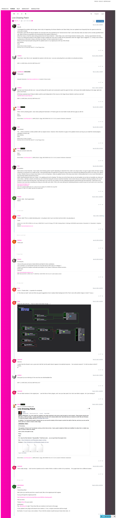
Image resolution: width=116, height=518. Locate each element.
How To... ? (17, 20)
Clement (19, 259)
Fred (18, 166)
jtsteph (18, 215)
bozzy (18, 288)
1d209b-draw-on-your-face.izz (24, 95)
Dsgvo (101, 1)
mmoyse (19, 196)
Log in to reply (100, 21)
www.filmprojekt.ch (28, 118)
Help (18, 8)
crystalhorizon (20, 71)
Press (96, 1)
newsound (19, 359)
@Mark (19, 109)
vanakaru (19, 55)
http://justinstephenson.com (27, 226)
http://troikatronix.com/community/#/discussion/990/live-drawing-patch (34, 497)
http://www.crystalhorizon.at (33, 79)
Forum (12, 8)
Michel (18, 107)
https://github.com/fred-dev (23, 185)
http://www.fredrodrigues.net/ (23, 184)
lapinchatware (20, 485)
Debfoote (19, 240)
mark (18, 24)
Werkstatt (25, 8)
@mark (23, 502)
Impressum (107, 1)
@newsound (23, 506)
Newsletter (35, 8)
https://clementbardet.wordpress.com (25, 272)
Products (5, 8)
